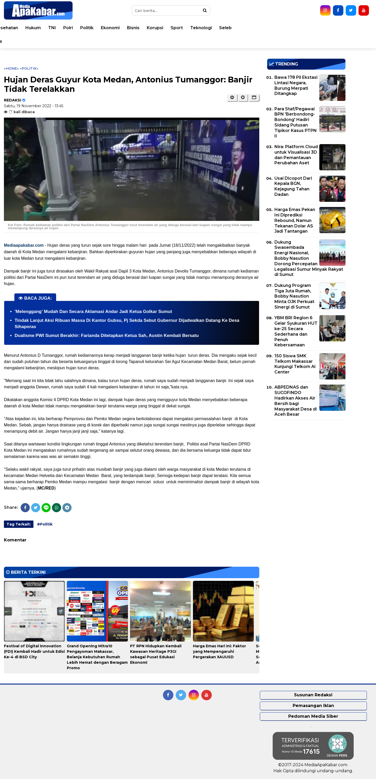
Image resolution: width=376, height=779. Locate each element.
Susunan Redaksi (313, 694)
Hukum (167, 27)
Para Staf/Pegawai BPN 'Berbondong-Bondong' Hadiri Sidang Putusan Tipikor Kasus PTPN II (295, 122)
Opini (18, 41)
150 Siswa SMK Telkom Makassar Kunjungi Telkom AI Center (295, 364)
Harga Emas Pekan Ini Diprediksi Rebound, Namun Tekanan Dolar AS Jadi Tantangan (294, 220)
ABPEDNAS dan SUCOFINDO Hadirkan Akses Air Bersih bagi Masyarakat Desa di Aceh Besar (295, 401)
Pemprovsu (102, 41)
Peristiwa (43, 27)
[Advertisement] (306, 460)
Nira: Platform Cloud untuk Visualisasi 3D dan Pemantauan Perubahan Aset (296, 154)
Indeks (129, 41)
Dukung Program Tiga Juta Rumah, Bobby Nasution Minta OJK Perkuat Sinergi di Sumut (294, 296)
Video (37, 41)
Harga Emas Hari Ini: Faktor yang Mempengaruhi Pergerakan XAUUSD (219, 651)
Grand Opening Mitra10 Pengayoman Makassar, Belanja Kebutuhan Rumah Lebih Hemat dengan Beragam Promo (97, 657)
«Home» (11, 68)
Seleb (359, 27)
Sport (311, 27)
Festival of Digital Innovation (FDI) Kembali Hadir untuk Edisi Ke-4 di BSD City (34, 651)
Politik (221, 27)
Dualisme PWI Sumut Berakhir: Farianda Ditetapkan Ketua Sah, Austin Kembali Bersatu (107, 335)
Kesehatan (140, 27)
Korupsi (289, 27)
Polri (202, 27)
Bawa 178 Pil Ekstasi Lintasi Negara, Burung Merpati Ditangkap (296, 85)
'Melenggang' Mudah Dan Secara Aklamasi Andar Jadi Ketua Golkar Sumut (93, 311)
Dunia (67, 27)
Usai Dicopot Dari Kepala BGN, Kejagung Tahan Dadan (293, 186)
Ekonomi (244, 27)
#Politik (44, 524)
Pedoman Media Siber (313, 716)
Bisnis (267, 27)
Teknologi (335, 27)
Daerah (114, 27)
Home (19, 27)
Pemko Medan (66, 41)
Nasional (89, 27)
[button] (254, 97)
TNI (186, 27)
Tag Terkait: (19, 524)
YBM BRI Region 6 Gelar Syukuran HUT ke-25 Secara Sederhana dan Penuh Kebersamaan (296, 331)
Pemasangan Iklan (313, 705)
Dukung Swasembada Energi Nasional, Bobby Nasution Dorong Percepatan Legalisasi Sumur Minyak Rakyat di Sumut (308, 258)
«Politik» (29, 68)
